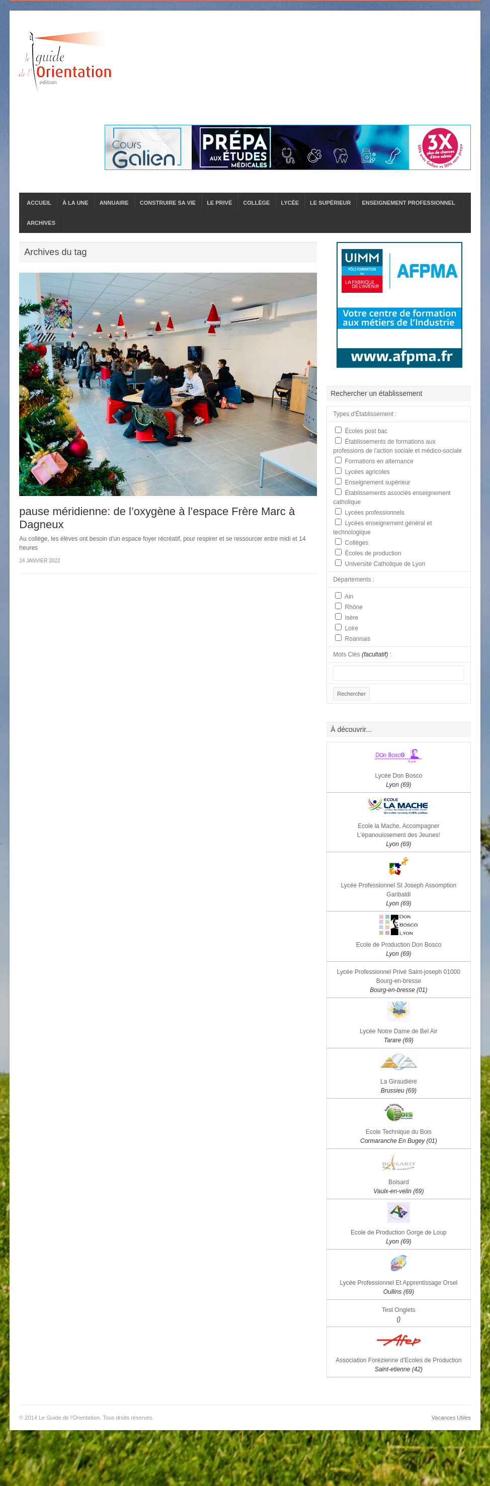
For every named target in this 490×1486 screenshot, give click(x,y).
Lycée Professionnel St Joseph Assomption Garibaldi (399, 894)
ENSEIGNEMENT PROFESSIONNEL (408, 203)
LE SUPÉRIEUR (330, 203)
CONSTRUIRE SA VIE (168, 203)
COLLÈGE (256, 203)
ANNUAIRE (114, 203)
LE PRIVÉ (219, 203)
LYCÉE (290, 203)
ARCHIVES (41, 223)
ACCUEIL (39, 203)
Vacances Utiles (451, 1418)
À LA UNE (75, 203)
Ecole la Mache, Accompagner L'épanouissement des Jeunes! (398, 835)
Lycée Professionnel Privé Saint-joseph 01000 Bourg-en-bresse (398, 981)
